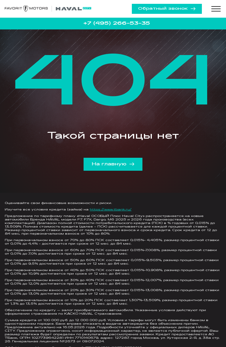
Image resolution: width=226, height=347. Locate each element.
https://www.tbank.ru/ (111, 209)
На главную (113, 164)
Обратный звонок (167, 9)
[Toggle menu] (216, 9)
